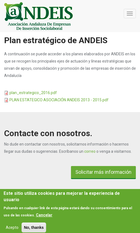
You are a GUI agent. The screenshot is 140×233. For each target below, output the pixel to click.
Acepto (12, 229)
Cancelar (44, 216)
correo (90, 151)
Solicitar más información (103, 172)
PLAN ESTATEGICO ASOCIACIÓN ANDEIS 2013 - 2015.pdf (59, 100)
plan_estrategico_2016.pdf (33, 92)
